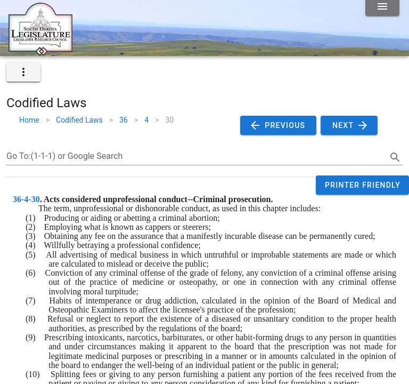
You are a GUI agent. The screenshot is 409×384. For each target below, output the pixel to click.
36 (123, 120)
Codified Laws (79, 120)
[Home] (40, 51)
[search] (395, 157)
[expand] (23, 72)
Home (29, 120)
